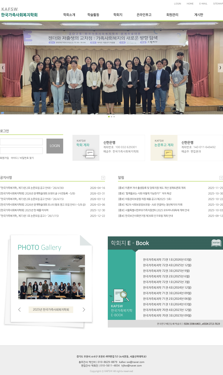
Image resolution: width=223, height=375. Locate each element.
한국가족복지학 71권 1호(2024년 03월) (167, 304)
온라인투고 (144, 15)
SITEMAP (218, 3)
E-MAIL (203, 3)
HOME (190, 3)
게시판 (198, 15)
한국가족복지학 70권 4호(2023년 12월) (167, 310)
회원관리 (172, 15)
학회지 (117, 15)
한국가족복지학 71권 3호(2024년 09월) (167, 293)
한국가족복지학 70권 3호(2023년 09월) (167, 315)
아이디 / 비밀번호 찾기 (22, 158)
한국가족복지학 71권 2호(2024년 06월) (167, 299)
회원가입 (4, 158)
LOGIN (177, 3)
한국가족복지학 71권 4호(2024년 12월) (167, 287)
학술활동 (93, 15)
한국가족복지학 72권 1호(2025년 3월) (166, 282)
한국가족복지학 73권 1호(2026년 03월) (167, 260)
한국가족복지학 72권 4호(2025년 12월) (167, 265)
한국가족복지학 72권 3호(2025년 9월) (166, 271)
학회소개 (69, 15)
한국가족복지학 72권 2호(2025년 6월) (166, 276)
